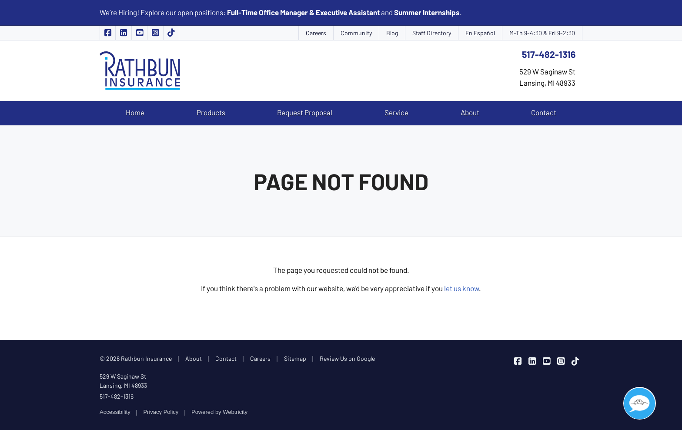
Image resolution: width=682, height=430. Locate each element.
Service (396, 112)
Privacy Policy (160, 412)
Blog (392, 33)
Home (135, 112)
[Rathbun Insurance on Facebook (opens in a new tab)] (108, 33)
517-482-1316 (548, 54)
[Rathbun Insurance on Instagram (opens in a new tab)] (155, 33)
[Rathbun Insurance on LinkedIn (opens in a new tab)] (123, 33)
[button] (639, 403)
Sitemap (295, 358)
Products (211, 112)
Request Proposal (304, 112)
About (470, 112)
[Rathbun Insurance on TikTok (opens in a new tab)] (171, 33)
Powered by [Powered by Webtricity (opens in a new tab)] (219, 412)
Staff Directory (431, 33)
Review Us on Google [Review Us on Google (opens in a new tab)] (347, 358)
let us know (461, 288)
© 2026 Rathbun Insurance (136, 358)
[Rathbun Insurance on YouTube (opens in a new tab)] (139, 33)
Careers (316, 33)
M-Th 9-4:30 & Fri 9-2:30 (542, 33)
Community (356, 33)
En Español (480, 33)
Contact (543, 112)
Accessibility (115, 412)
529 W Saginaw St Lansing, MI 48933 (123, 381)
